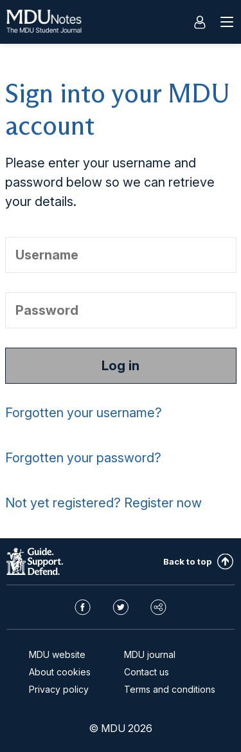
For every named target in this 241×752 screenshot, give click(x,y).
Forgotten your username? (83, 412)
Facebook (83, 607)
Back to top (187, 561)
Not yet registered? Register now (103, 503)
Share (158, 607)
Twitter (120, 607)
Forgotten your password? (83, 457)
